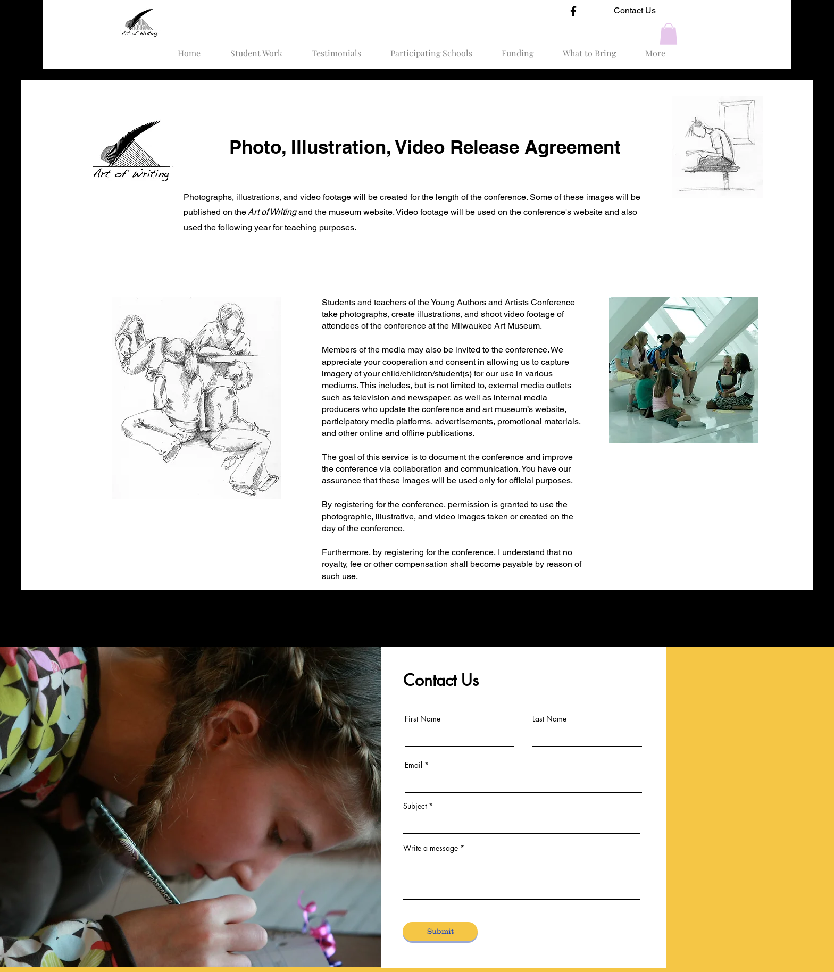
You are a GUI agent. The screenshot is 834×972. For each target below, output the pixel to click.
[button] (669, 34)
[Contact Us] (634, 11)
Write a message (430, 848)
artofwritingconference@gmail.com (492, 921)
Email (413, 765)
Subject (415, 806)
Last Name (549, 719)
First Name (422, 719)
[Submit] (440, 931)
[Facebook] (573, 11)
